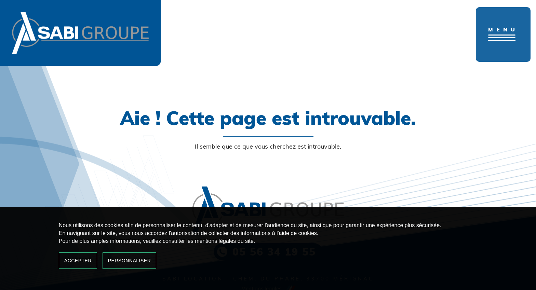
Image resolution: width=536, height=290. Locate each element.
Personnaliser (129, 260)
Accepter (78, 260)
